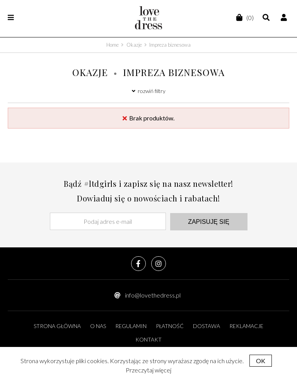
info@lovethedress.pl (153, 295)
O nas (98, 326)
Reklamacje (246, 326)
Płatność (170, 326)
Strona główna (57, 326)
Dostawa (206, 326)
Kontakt (148, 339)
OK (260, 360)
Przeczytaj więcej (148, 370)
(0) (244, 17)
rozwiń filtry (149, 91)
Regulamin (131, 326)
